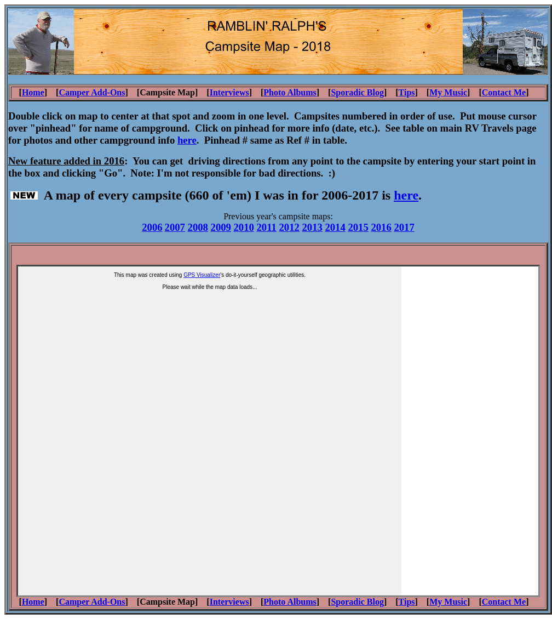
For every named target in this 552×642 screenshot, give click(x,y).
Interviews (229, 92)
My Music (448, 92)
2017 (404, 227)
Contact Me (504, 92)
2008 (198, 227)
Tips (407, 92)
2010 (244, 227)
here (406, 195)
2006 (152, 227)
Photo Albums (289, 92)
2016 (381, 227)
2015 (358, 227)
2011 (267, 227)
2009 (221, 227)
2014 (335, 227)
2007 (175, 227)
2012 (289, 227)
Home (33, 92)
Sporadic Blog (357, 92)
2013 (312, 227)
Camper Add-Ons (92, 92)
